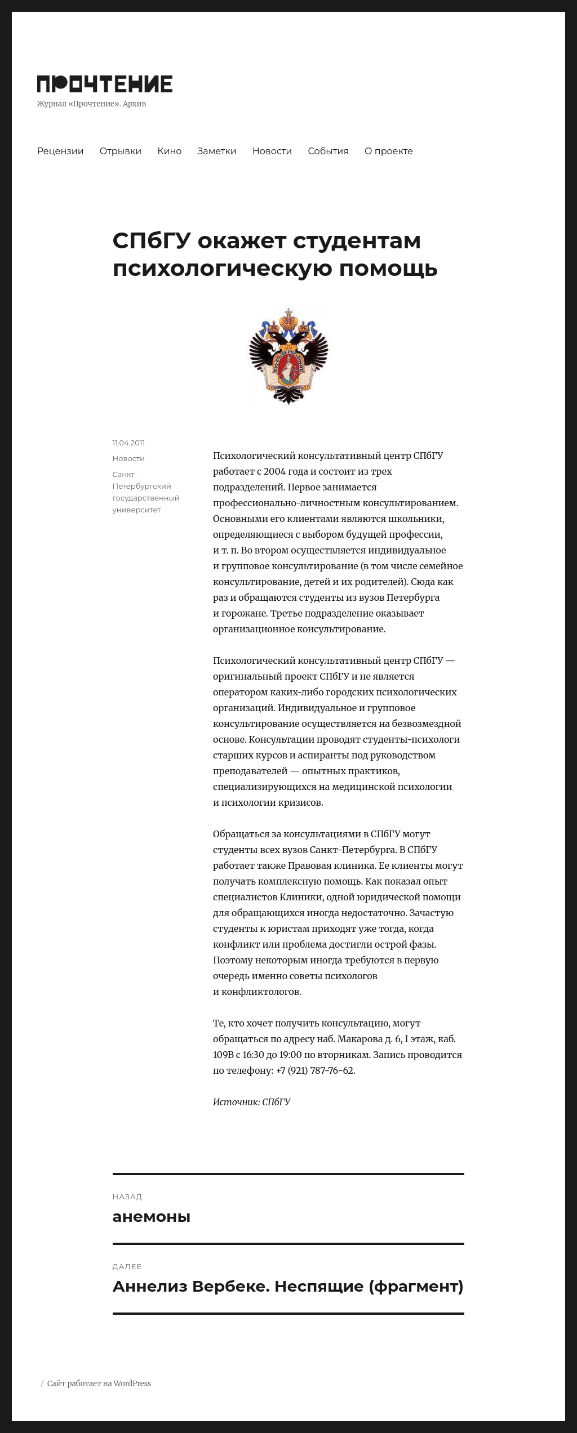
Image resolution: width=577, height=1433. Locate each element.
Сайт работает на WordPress (99, 1384)
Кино (169, 151)
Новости (272, 151)
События (328, 151)
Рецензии (60, 151)
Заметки (216, 151)
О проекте (389, 151)
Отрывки (121, 151)
